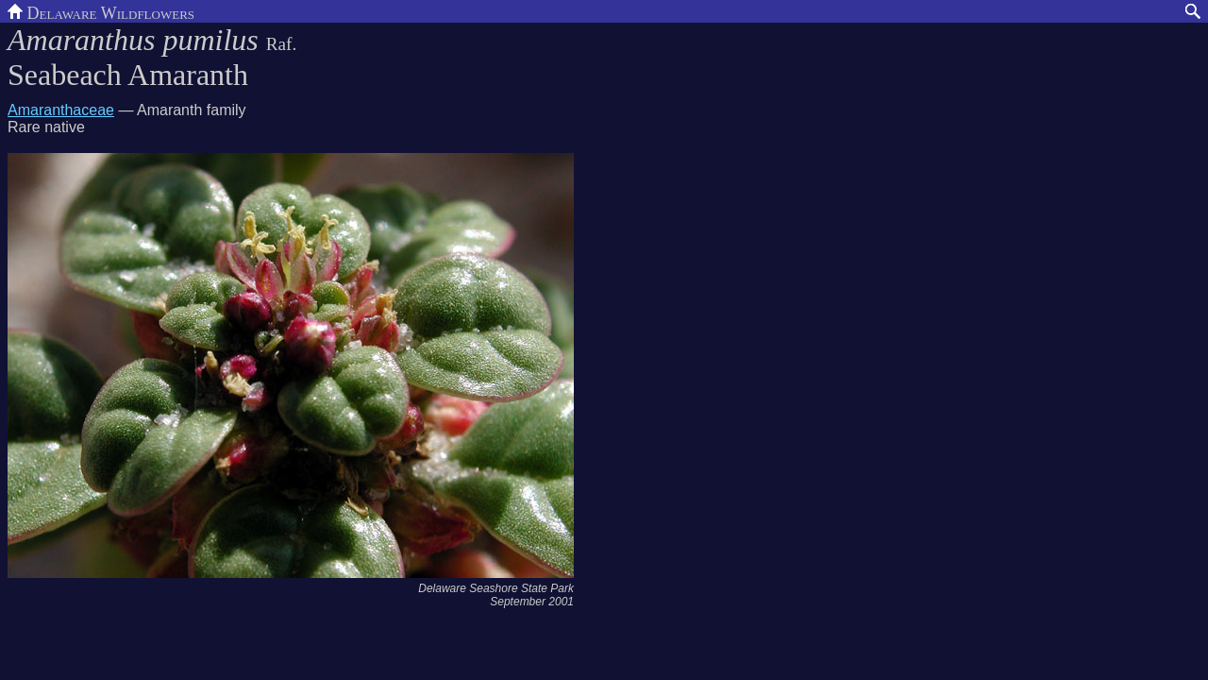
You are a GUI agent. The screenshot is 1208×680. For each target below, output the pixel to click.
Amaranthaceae (61, 110)
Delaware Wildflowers (101, 11)
